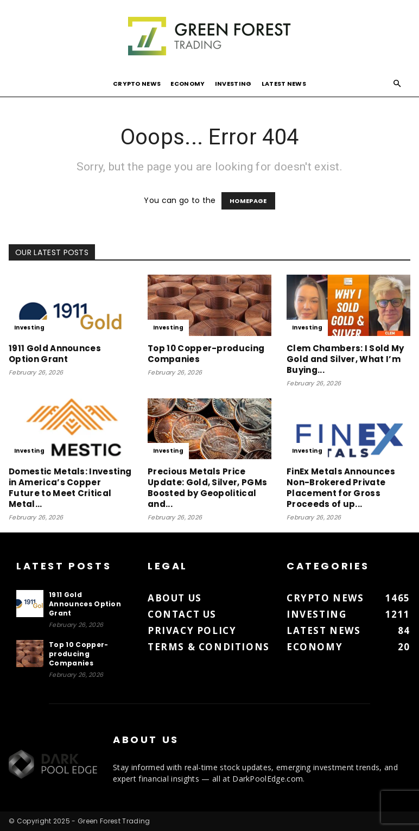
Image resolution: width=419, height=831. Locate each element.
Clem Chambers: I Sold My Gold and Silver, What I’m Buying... (345, 359)
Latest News (284, 83)
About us (175, 598)
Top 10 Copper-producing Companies (206, 353)
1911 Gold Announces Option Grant (55, 353)
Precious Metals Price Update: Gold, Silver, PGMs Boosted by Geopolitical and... (207, 488)
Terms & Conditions (209, 646)
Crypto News (137, 83)
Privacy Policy (192, 630)
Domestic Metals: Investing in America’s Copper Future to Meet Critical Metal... (70, 488)
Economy (187, 83)
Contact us (182, 614)
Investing (233, 83)
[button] (397, 84)
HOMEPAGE (248, 200)
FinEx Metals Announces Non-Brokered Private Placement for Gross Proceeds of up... (341, 488)
